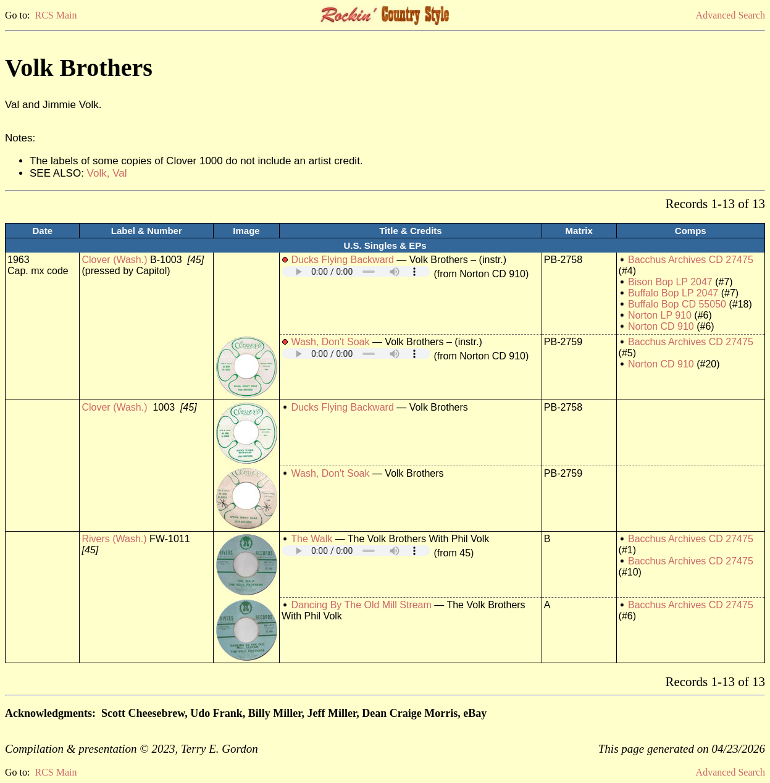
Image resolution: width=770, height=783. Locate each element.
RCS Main (56, 15)
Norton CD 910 (661, 326)
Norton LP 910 (660, 315)
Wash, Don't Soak (330, 342)
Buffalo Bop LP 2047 (673, 293)
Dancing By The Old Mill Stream (361, 605)
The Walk (311, 539)
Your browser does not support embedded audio (356, 271)
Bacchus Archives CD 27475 (690, 259)
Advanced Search (730, 15)
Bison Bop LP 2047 (670, 282)
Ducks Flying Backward (342, 259)
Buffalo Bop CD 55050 (677, 304)
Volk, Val (107, 173)
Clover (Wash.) (114, 259)
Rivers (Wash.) (114, 539)
